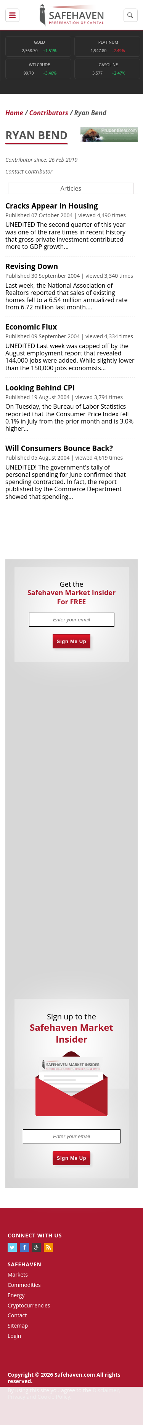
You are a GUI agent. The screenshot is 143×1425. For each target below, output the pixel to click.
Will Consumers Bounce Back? (59, 448)
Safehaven (25, 1264)
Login (14, 1335)
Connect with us (35, 1235)
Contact (17, 1315)
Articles (70, 188)
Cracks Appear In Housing (51, 206)
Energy (16, 1295)
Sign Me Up (72, 641)
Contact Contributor (28, 171)
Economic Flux (31, 327)
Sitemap (18, 1325)
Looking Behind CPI (40, 388)
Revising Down (31, 266)
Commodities (24, 1284)
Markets (18, 1274)
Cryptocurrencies (29, 1305)
